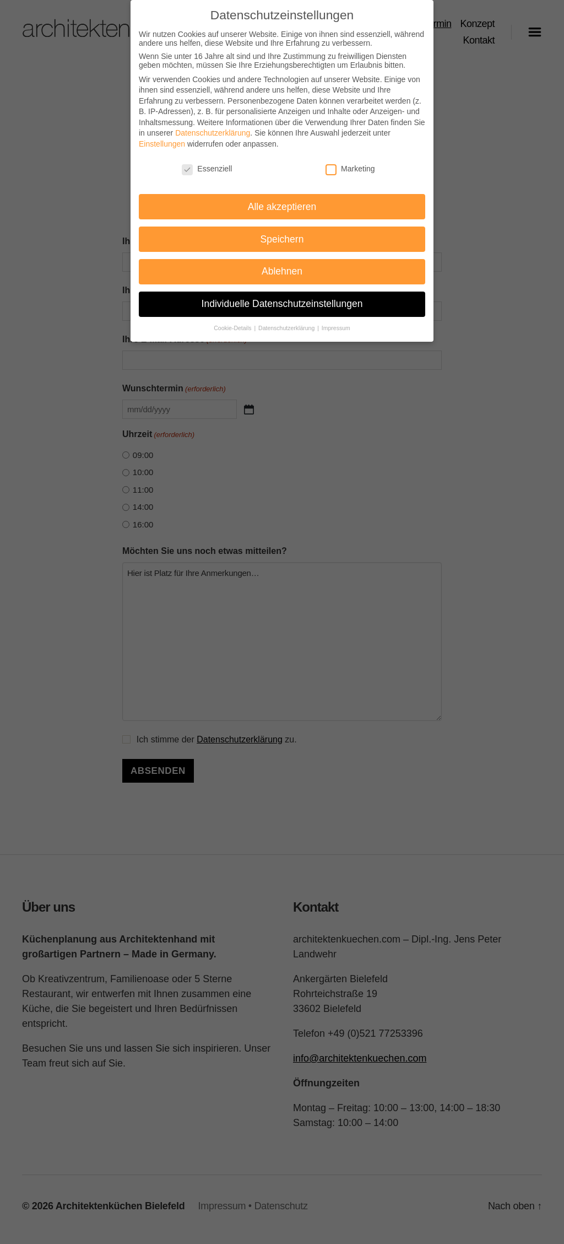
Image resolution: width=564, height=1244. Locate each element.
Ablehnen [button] (282, 264)
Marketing (350, 161)
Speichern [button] (282, 232)
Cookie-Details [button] (233, 321)
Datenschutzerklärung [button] (287, 321)
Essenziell (207, 161)
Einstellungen (162, 137)
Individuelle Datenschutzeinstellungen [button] (282, 297)
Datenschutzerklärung (212, 126)
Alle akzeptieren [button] (282, 199)
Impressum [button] (336, 321)
